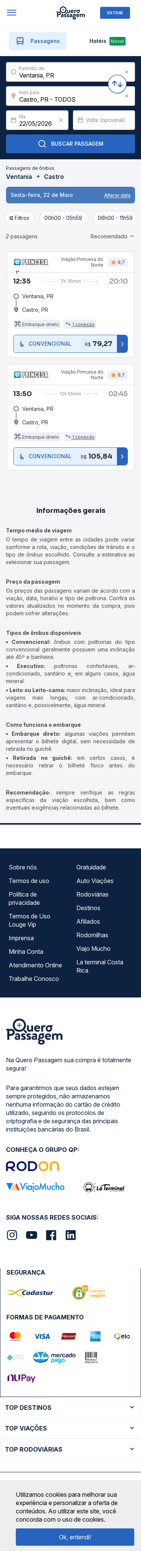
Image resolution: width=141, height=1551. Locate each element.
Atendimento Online (35, 965)
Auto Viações (95, 881)
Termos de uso (29, 881)
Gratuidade (91, 867)
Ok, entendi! (75, 1537)
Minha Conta (26, 951)
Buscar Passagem (70, 143)
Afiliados (88, 921)
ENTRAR (115, 12)
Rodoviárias (92, 894)
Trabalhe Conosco (34, 978)
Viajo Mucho (93, 948)
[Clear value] (60, 120)
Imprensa (21, 938)
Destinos (88, 908)
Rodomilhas (92, 935)
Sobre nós (23, 867)
